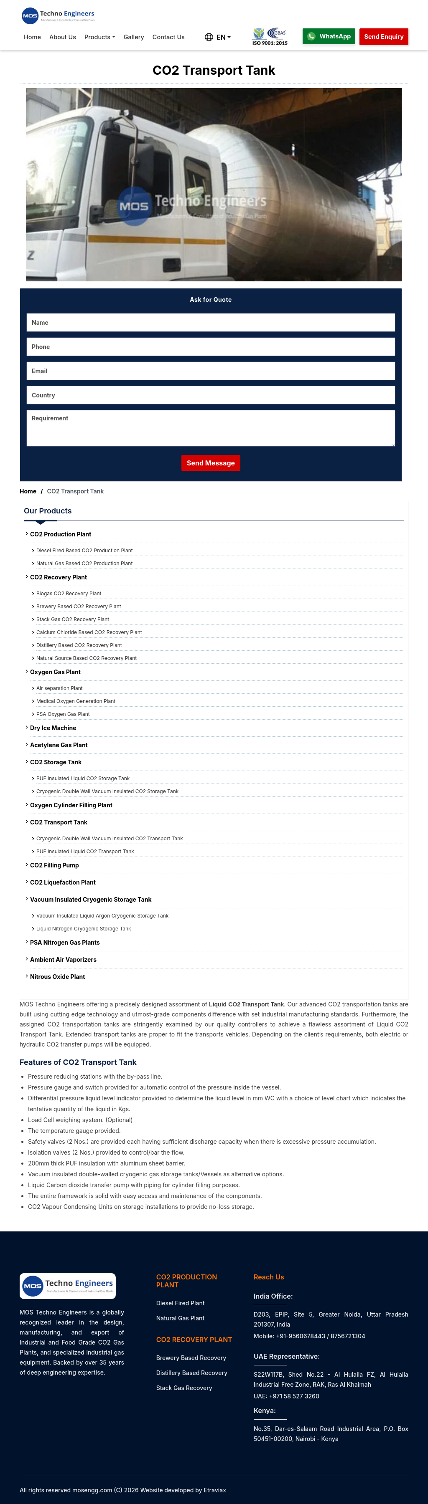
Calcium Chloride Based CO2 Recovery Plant (89, 632)
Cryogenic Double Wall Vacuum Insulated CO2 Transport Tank (109, 838)
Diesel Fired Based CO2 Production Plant (84, 550)
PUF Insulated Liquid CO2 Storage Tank (83, 778)
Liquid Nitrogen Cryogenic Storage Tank (83, 928)
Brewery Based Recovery (191, 1357)
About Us (62, 36)
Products (97, 36)
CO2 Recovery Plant (58, 577)
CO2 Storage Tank (56, 762)
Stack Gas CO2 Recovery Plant (72, 619)
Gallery (134, 36)
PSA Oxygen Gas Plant (63, 714)
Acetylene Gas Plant (59, 744)
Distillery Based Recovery (192, 1372)
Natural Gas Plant (180, 1318)
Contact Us (169, 36)
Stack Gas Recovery (184, 1387)
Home (32, 36)
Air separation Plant (59, 688)
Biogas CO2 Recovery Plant (68, 593)
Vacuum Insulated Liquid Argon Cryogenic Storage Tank (102, 916)
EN (215, 37)
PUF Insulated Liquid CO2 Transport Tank (85, 851)
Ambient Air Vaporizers (63, 959)
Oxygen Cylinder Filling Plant (71, 805)
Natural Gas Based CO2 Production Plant (84, 563)
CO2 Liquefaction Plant (63, 882)
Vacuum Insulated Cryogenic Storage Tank (91, 899)
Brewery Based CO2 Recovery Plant (78, 606)
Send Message (211, 463)
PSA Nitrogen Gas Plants (65, 942)
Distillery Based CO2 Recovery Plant (79, 645)
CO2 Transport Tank (58, 822)
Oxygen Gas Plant (55, 671)
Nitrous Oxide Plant (57, 976)
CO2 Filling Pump (54, 865)
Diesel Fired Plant (180, 1303)
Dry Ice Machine (53, 727)
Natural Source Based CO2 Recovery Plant (86, 658)
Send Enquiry (384, 36)
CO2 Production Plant (60, 534)
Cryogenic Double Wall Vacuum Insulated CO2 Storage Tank (107, 791)
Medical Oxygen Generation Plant (75, 701)
